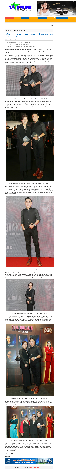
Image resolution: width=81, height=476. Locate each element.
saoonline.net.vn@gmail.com (36, 467)
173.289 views (50, 39)
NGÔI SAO (9, 18)
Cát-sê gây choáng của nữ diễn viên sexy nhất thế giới (18, 44)
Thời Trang (33, 18)
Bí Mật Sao (9, 20)
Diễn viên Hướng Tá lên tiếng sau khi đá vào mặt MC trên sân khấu (21, 46)
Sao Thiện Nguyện (62, 18)
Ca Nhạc (18, 18)
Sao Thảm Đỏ (51, 18)
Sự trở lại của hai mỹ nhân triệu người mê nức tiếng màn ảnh (19, 42)
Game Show (42, 18)
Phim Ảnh (25, 18)
